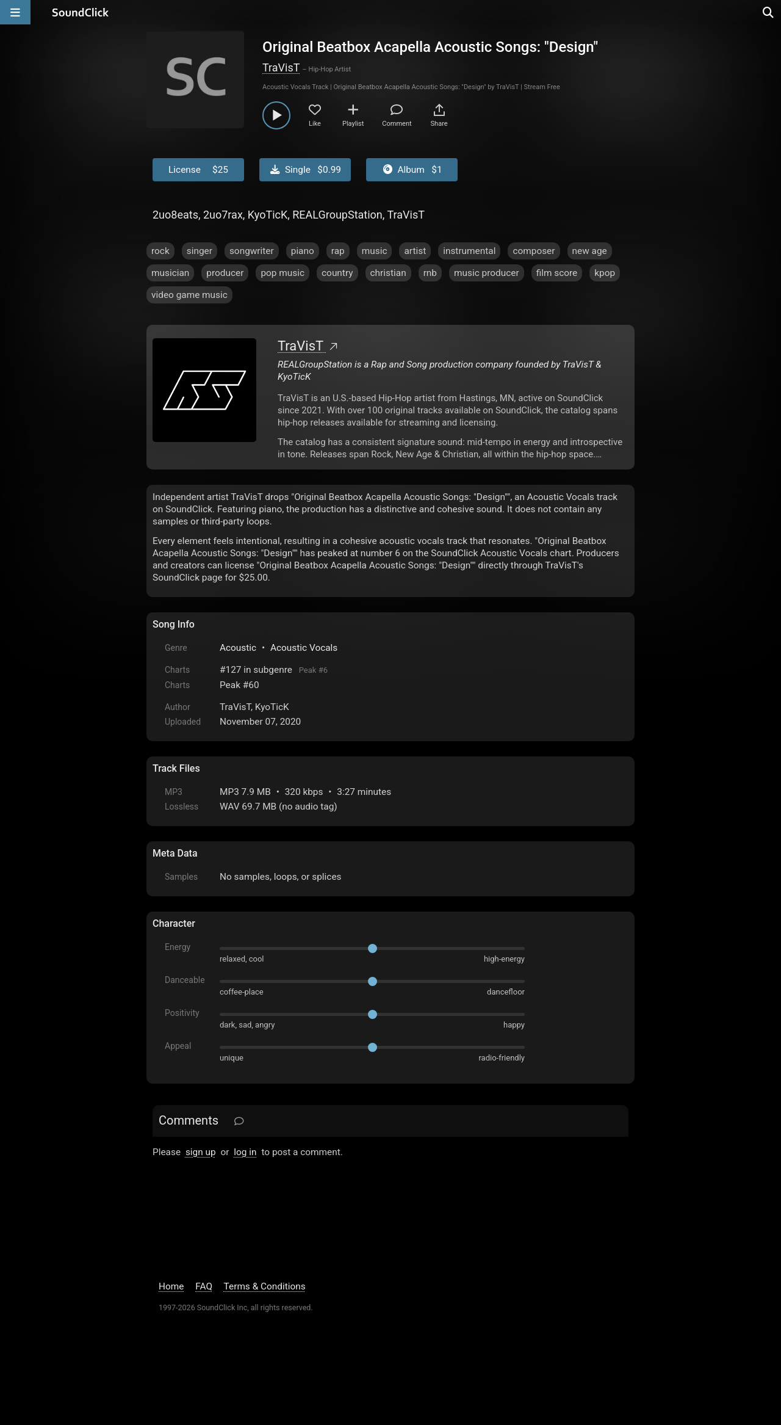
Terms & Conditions (265, 1286)
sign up (200, 1152)
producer (224, 272)
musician (170, 272)
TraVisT (281, 67)
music (374, 250)
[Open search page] (769, 12)
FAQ (203, 1286)
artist (415, 250)
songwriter (251, 250)
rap (338, 250)
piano (302, 250)
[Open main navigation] (15, 12)
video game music (189, 294)
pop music (282, 272)
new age (589, 250)
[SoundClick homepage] (80, 12)
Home (171, 1286)
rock (160, 250)
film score (557, 272)
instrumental (469, 250)
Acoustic (238, 647)
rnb (430, 272)
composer (534, 250)
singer (199, 250)
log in (245, 1152)
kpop (604, 272)
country (337, 272)
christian (388, 272)
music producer (486, 272)
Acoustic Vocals (303, 647)
